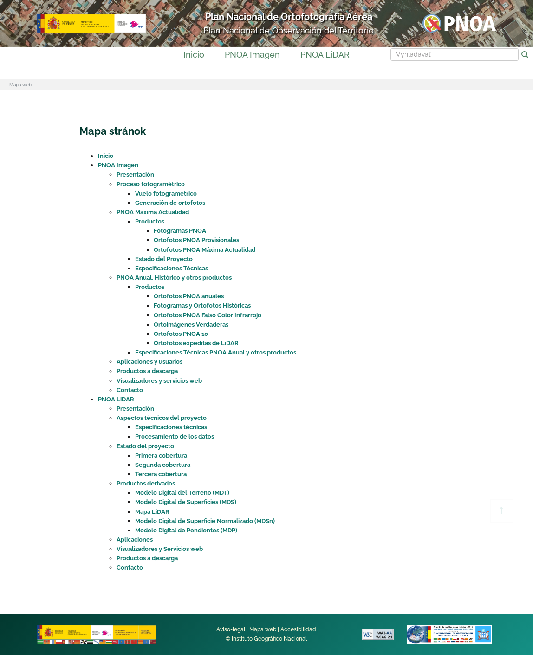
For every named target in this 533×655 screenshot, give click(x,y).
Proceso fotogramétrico (151, 184)
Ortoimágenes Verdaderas (191, 324)
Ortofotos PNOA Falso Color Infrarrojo (207, 315)
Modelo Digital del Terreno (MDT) (182, 492)
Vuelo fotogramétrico (166, 193)
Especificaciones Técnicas (171, 268)
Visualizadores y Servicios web (160, 548)
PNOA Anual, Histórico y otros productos (174, 277)
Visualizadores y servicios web (159, 380)
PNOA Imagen (252, 54)
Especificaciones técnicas (171, 427)
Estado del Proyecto (164, 258)
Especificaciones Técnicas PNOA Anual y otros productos (215, 352)
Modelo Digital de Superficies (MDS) (185, 501)
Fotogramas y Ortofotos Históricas (202, 305)
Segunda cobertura (162, 464)
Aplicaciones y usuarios (149, 361)
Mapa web (262, 629)
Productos (149, 221)
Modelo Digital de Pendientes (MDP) (186, 530)
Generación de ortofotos (170, 202)
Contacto (130, 389)
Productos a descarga (147, 370)
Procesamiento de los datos (174, 436)
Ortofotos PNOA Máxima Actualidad (204, 249)
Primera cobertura (161, 455)
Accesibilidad (298, 629)
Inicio (193, 54)
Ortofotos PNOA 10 (181, 333)
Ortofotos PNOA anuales (189, 296)
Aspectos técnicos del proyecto (162, 417)
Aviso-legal (230, 629)
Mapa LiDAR (152, 511)
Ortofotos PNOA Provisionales (196, 239)
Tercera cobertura (161, 474)
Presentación (135, 174)
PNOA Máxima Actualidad (153, 212)
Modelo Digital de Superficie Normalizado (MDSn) (205, 520)
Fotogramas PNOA (180, 230)
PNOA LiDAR (325, 54)
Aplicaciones (135, 539)
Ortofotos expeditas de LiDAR (196, 343)
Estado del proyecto (145, 446)
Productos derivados (146, 483)
